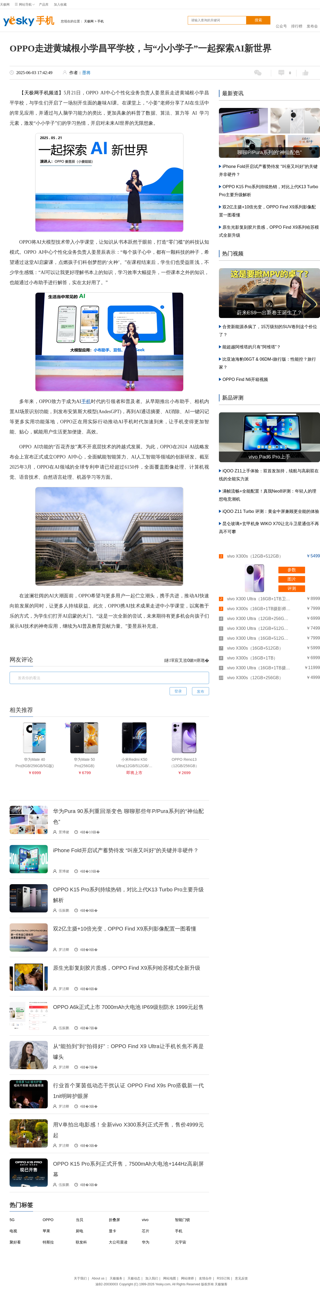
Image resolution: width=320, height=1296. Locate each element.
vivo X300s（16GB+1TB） (252, 658)
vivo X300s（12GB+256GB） (255, 677)
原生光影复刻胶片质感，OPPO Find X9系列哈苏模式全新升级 (126, 968)
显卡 (112, 1231)
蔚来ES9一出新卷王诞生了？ (269, 312)
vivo (145, 1220)
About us (98, 1278)
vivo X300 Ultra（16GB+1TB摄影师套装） (259, 668)
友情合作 (205, 1278)
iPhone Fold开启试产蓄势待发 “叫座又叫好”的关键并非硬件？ (126, 850)
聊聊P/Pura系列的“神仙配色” (269, 152)
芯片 (145, 1231)
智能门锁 (182, 1220)
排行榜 (296, 20)
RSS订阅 (223, 1278)
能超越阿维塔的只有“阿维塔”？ (251, 347)
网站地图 (169, 1278)
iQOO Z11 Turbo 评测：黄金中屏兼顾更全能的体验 (270, 511)
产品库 (44, 4)
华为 (145, 1242)
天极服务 (116, 1278)
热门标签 (21, 1205)
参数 (291, 569)
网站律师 (187, 1278)
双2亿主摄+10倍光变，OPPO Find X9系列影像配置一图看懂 (124, 929)
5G (12, 1220)
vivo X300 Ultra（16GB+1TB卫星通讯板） (259, 599)
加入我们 (151, 1278)
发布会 (312, 20)
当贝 (79, 1220)
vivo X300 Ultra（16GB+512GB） (259, 638)
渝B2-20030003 (106, 1284)
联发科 (81, 1242)
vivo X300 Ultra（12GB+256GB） (259, 618)
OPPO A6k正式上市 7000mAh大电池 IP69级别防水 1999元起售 (128, 1007)
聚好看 (15, 1242)
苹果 (46, 1231)
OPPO (48, 1220)
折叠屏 (114, 1220)
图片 (291, 579)
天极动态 (133, 1278)
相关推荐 (21, 710)
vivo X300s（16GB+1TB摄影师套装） (259, 608)
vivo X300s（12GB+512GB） (255, 556)
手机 (27, 21)
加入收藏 (60, 4)
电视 (13, 1231)
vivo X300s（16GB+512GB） (255, 648)
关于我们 (80, 1278)
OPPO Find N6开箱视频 (245, 379)
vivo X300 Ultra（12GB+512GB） (259, 628)
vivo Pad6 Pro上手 (269, 457)
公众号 (281, 20)
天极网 (5, 4)
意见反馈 (241, 1278)
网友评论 (21, 659)
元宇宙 (180, 1242)
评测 (291, 588)
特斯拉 (48, 1242)
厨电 (79, 1231)
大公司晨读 (118, 1242)
